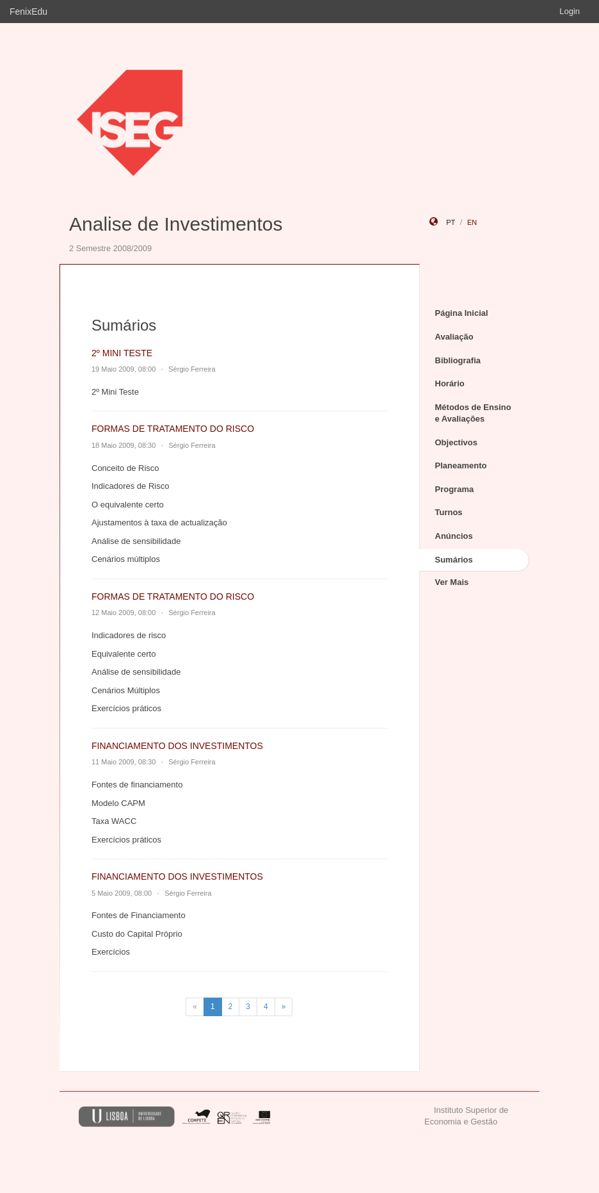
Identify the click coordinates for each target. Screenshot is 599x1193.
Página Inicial (461, 313)
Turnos (449, 512)
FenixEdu (28, 11)
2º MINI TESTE (122, 353)
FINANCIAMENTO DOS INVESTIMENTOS (177, 746)
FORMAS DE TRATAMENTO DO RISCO (173, 429)
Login (569, 11)
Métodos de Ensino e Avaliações (473, 413)
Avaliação (454, 336)
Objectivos (456, 442)
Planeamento (461, 465)
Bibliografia (458, 360)
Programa (454, 489)
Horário (450, 383)
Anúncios (454, 536)
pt (450, 222)
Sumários (454, 559)
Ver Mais (452, 582)
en (472, 222)
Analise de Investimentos (176, 223)
